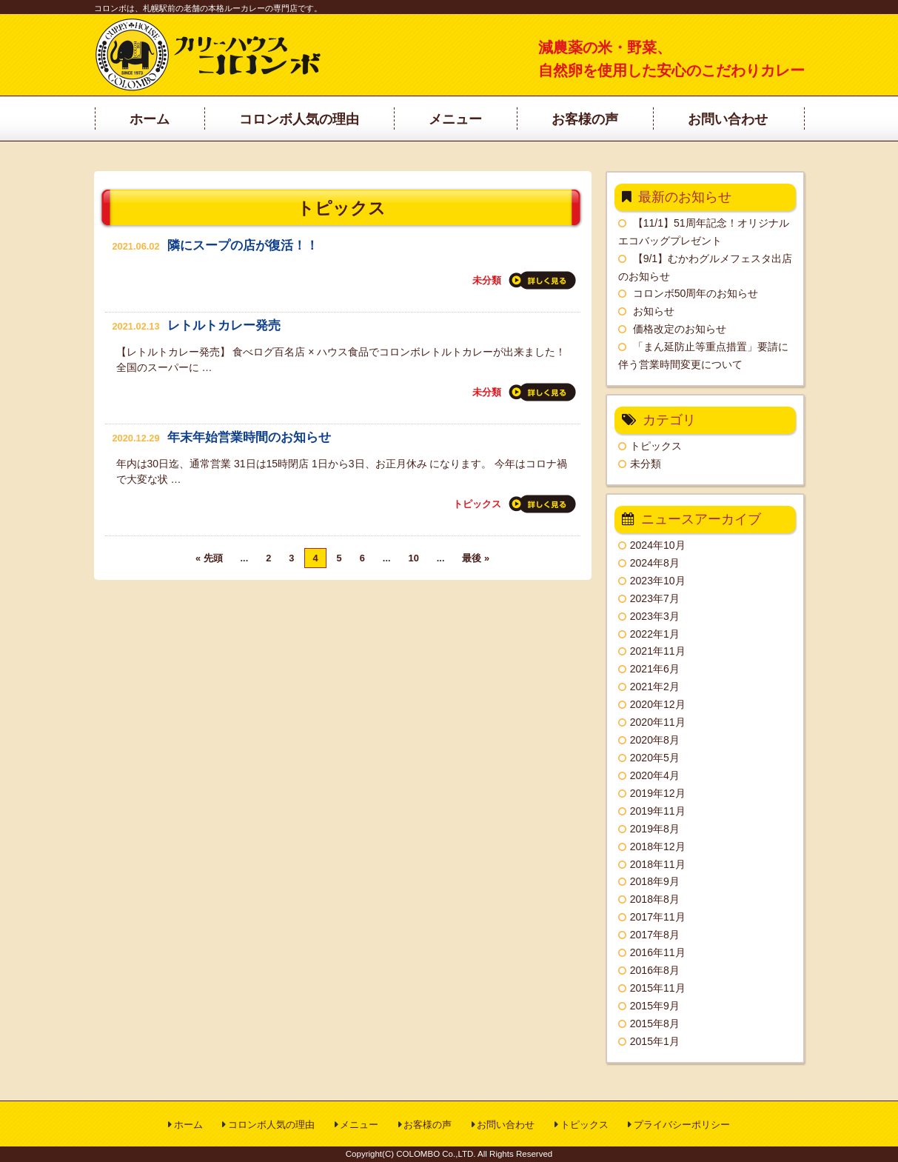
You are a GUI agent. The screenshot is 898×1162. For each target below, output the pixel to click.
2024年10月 (658, 545)
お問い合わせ (506, 1124)
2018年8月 (655, 899)
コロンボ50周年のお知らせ (696, 293)
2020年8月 (655, 740)
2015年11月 (658, 988)
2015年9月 (655, 1006)
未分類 (486, 280)
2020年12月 (658, 704)
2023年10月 (658, 581)
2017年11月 (658, 917)
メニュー (359, 1124)
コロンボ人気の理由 (271, 1124)
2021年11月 (658, 651)
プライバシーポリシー (682, 1124)
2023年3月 (655, 616)
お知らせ (653, 311)
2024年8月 (655, 563)
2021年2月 (655, 686)
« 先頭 (209, 558)
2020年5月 (655, 758)
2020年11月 (658, 722)
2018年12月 (658, 846)
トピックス (477, 504)
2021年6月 (655, 669)
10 (414, 558)
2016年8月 (655, 970)
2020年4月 (655, 775)
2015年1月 (655, 1041)
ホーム (188, 1124)
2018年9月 (655, 881)
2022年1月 (655, 634)
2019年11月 (658, 811)
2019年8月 (655, 829)
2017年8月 (655, 935)
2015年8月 (655, 1023)
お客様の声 (427, 1124)
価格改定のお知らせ (679, 329)
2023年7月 (655, 598)
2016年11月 (658, 952)
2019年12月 (658, 793)
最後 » (475, 558)
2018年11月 (658, 864)
